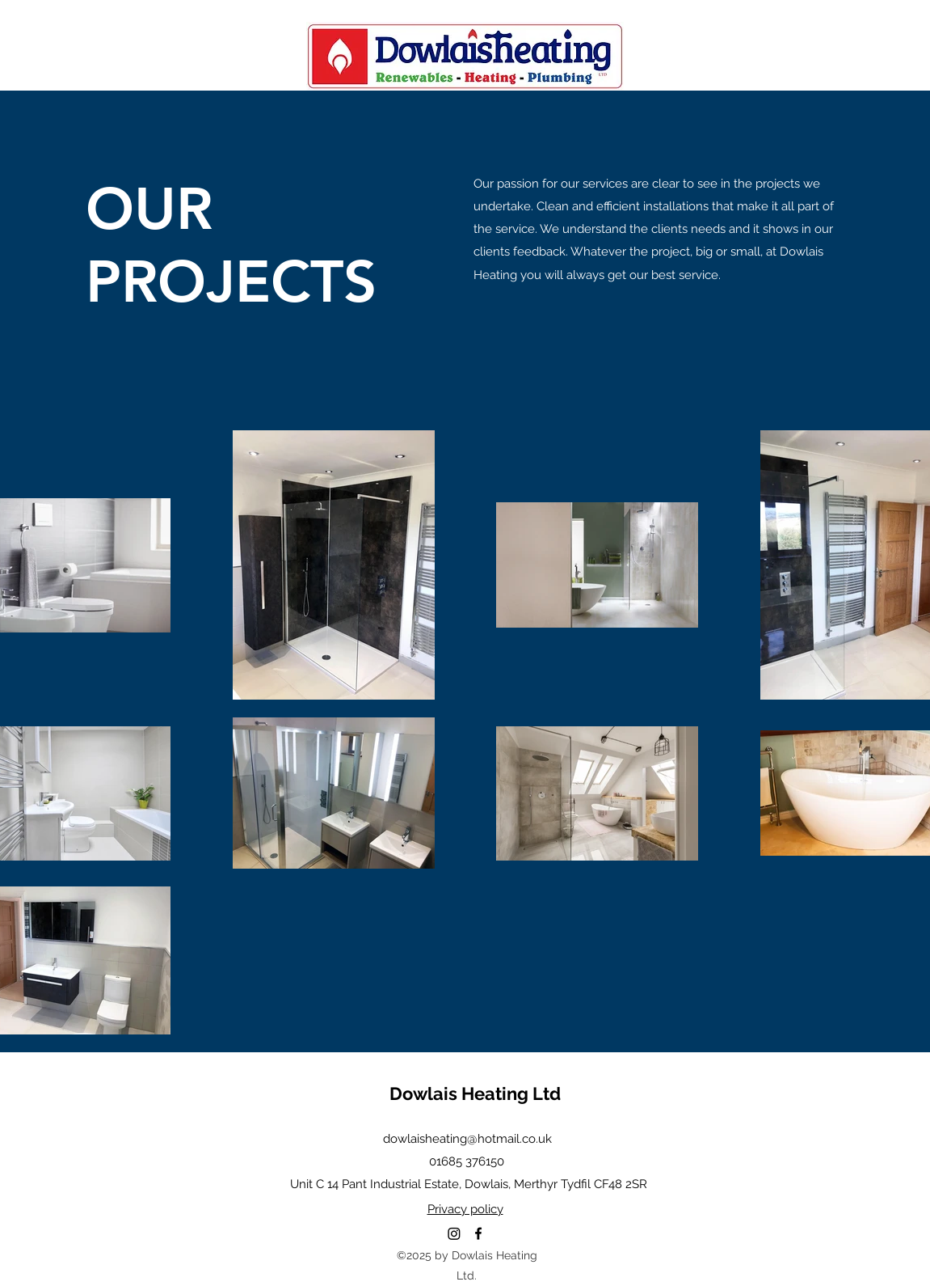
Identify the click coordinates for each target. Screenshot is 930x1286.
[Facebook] (478, 1233)
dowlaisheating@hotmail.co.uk (467, 1139)
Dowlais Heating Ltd (475, 1093)
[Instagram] (454, 1233)
